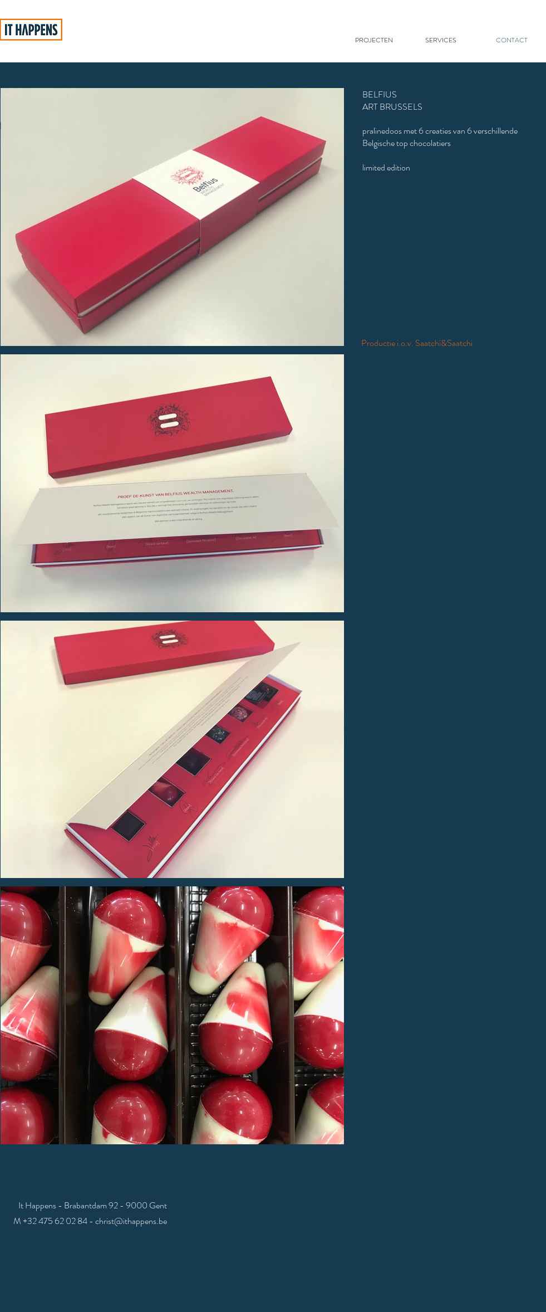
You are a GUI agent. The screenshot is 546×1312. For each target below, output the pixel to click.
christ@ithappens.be (131, 1221)
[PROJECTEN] (375, 40)
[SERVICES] (442, 40)
